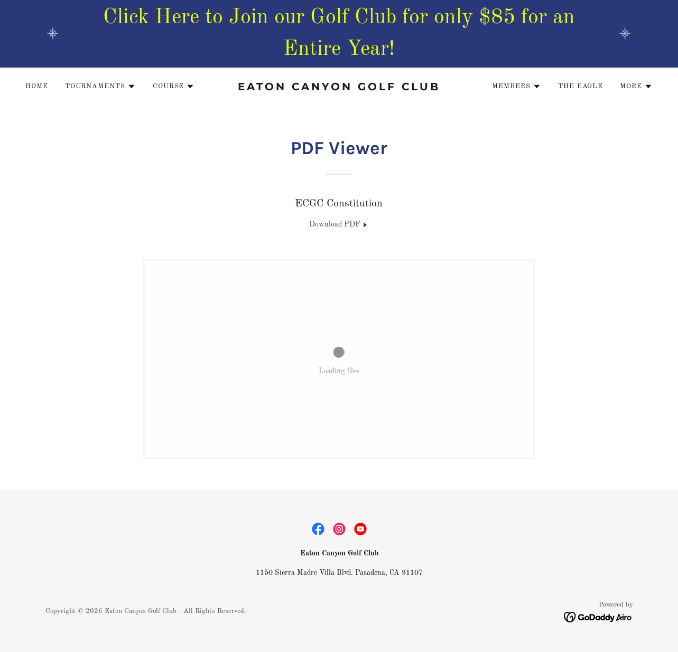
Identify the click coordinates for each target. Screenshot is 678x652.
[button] (100, 86)
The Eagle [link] (580, 86)
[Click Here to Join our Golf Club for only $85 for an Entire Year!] (339, 33)
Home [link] (36, 86)
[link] (339, 88)
